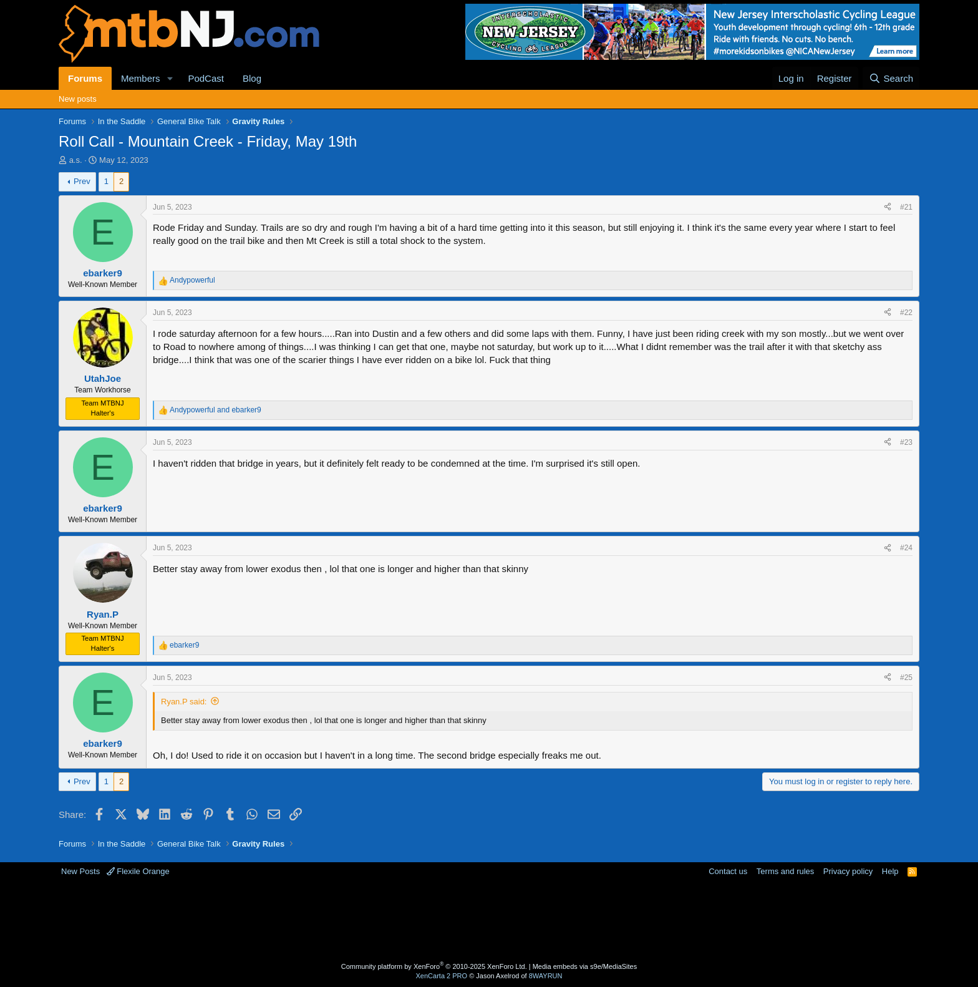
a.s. (75, 160)
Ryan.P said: (183, 701)
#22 (906, 312)
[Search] (891, 78)
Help (890, 871)
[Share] (887, 207)
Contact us (728, 871)
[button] (169, 78)
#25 (906, 677)
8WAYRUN (546, 976)
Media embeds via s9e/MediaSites (585, 966)
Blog (252, 78)
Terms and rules (785, 871)
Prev (82, 181)
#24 (906, 547)
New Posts (80, 871)
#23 (906, 442)
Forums (85, 78)
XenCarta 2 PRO (442, 976)
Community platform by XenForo (434, 966)
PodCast (206, 78)
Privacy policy (848, 871)
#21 (906, 207)
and (215, 410)
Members (140, 78)
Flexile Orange (138, 871)
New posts (78, 99)
